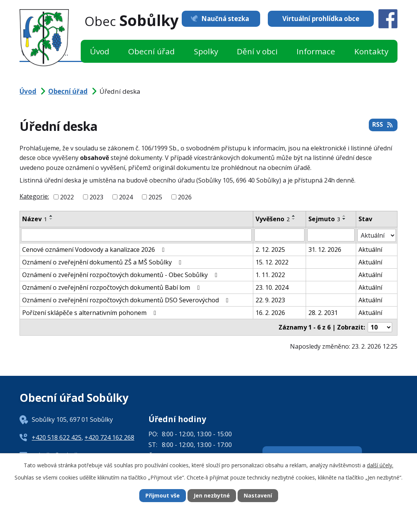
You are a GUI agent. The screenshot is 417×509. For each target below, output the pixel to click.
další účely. (380, 465)
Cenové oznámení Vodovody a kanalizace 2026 (94, 249)
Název (34, 219)
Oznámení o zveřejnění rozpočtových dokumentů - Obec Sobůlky (121, 274)
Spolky (206, 51)
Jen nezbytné (212, 495)
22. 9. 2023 (270, 299)
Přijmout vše (162, 495)
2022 (67, 197)
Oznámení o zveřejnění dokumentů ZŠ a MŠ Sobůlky (103, 262)
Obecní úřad (151, 51)
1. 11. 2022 (270, 274)
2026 (185, 197)
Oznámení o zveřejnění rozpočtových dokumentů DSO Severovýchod (126, 299)
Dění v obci (257, 51)
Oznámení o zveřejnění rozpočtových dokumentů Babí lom (112, 287)
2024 (126, 197)
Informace (315, 51)
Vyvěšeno (273, 219)
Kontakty (371, 51)
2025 (155, 197)
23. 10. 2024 (272, 287)
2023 (96, 197)
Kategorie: (34, 196)
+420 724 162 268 (109, 437)
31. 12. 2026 (324, 249)
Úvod (99, 51)
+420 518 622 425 (56, 437)
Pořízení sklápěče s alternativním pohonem (90, 312)
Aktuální (370, 249)
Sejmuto (324, 219)
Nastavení (258, 495)
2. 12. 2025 (270, 249)
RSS (383, 125)
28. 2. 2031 (323, 312)
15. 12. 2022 (272, 262)
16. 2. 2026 (270, 312)
